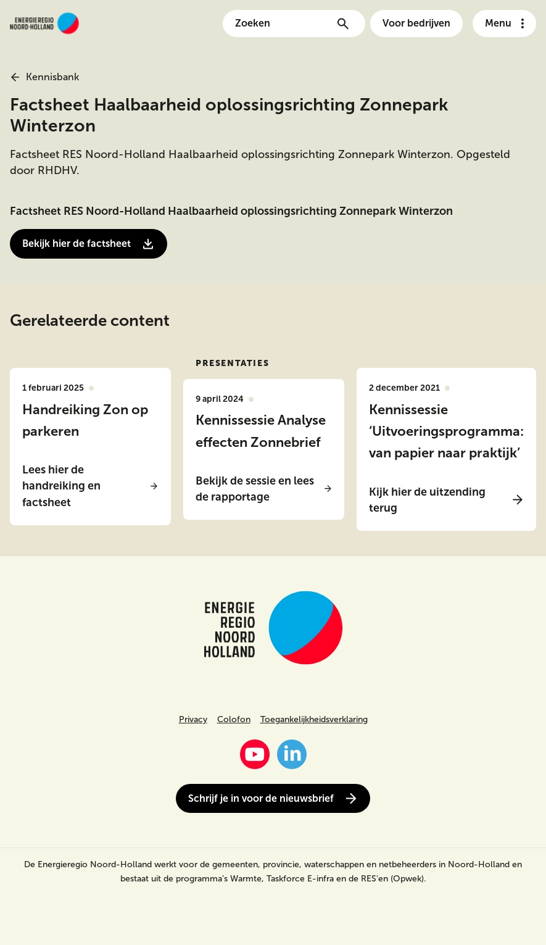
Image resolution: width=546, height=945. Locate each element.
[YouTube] (255, 754)
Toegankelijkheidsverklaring (314, 719)
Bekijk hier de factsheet (88, 243)
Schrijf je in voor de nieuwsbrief (273, 798)
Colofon (233, 719)
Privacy (193, 719)
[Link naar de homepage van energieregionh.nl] (44, 23)
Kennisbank (44, 77)
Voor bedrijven (416, 23)
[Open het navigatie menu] (504, 23)
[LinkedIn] (292, 754)
